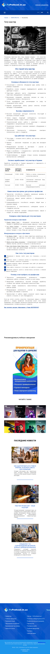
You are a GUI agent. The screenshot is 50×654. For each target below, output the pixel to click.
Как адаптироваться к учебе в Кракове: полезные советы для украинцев (25, 467)
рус (38, 12)
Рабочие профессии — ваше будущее (25, 506)
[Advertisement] (25, 321)
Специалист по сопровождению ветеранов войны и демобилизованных (25, 545)
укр (42, 12)
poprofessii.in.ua (41, 642)
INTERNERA (25, 651)
